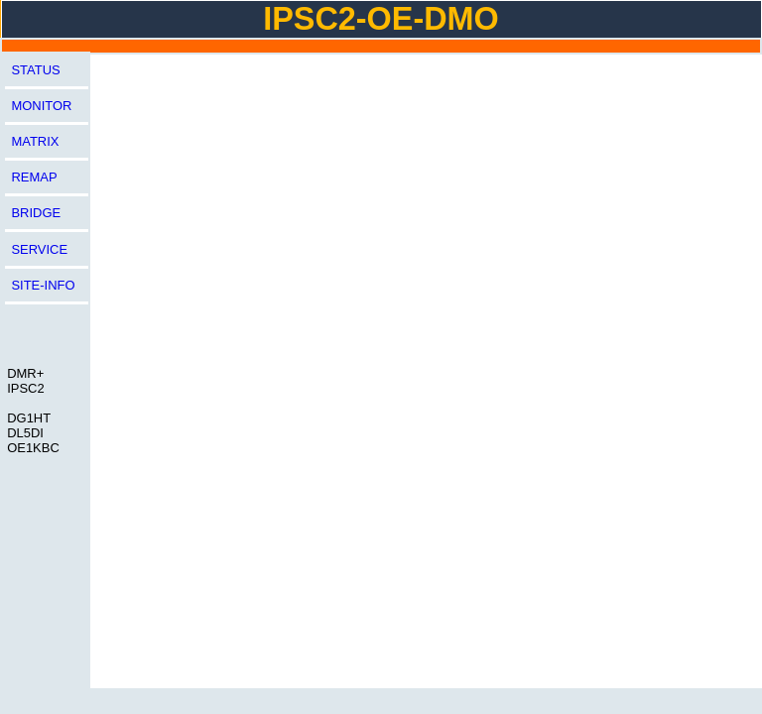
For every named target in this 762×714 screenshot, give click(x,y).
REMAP (34, 177)
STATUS (35, 69)
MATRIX (35, 141)
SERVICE (39, 249)
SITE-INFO (42, 285)
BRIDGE (36, 212)
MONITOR (41, 105)
